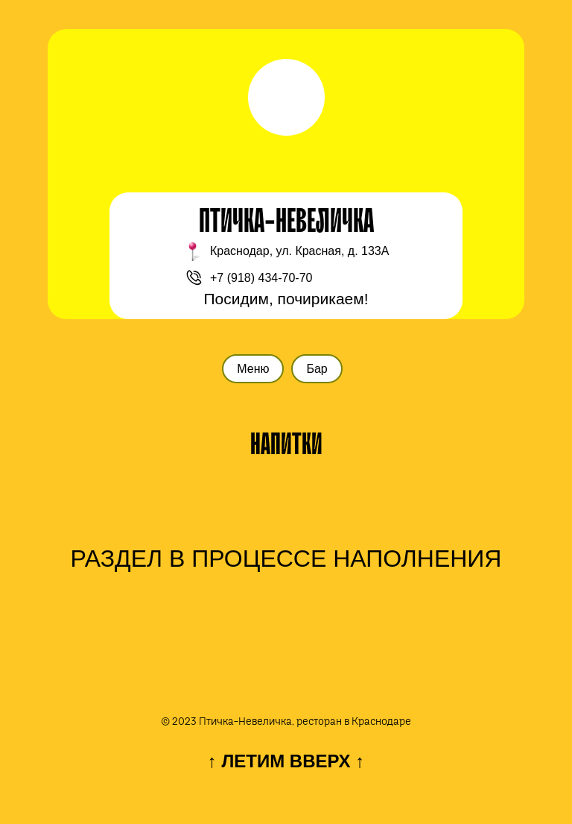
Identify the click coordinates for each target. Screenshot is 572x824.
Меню (253, 368)
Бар (316, 368)
